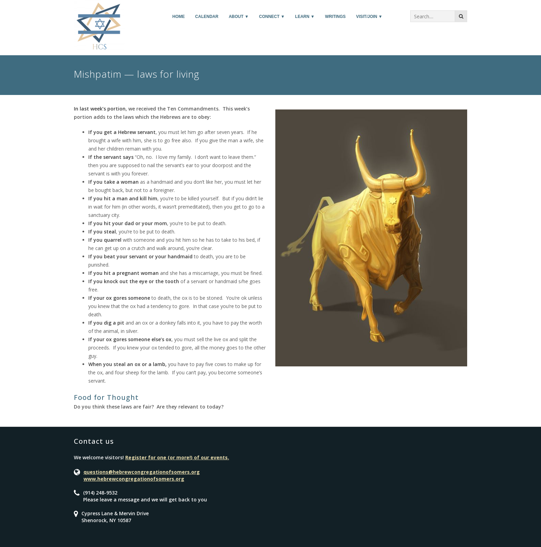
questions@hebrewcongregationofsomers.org (141, 472)
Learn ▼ (305, 16)
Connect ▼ (272, 16)
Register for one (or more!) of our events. (177, 457)
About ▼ (239, 16)
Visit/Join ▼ (369, 16)
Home (179, 16)
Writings (335, 16)
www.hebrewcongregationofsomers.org (133, 479)
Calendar (206, 16)
